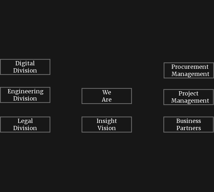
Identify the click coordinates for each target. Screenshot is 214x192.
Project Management (190, 97)
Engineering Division (25, 95)
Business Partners (188, 124)
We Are (107, 96)
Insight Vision (106, 124)
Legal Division (25, 124)
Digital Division (25, 67)
